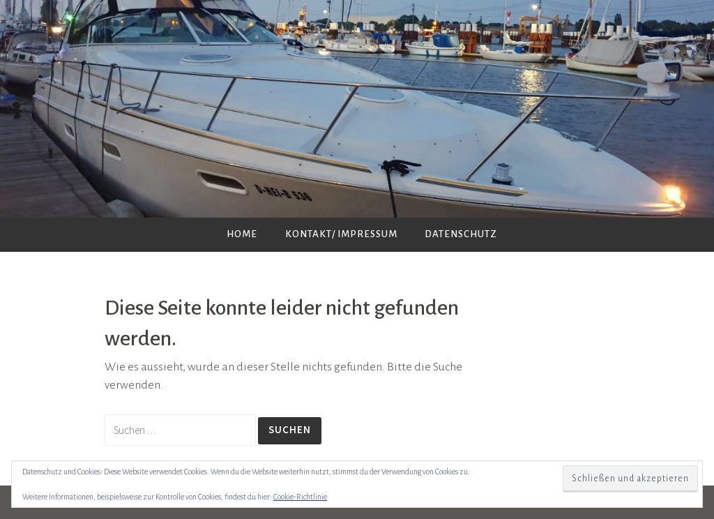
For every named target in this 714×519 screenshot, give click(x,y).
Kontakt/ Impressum (341, 234)
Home (242, 234)
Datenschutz (461, 234)
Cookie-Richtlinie (300, 496)
